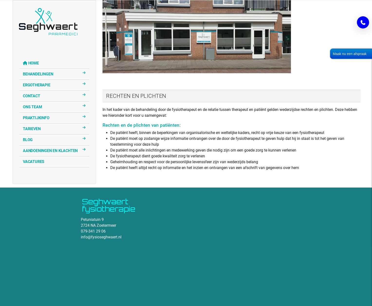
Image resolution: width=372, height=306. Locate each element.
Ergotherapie (36, 85)
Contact (31, 96)
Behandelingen (38, 74)
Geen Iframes (44, 246)
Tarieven (31, 128)
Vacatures (33, 161)
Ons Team (32, 107)
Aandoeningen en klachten (50, 150)
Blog (28, 139)
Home (33, 63)
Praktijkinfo (36, 118)
